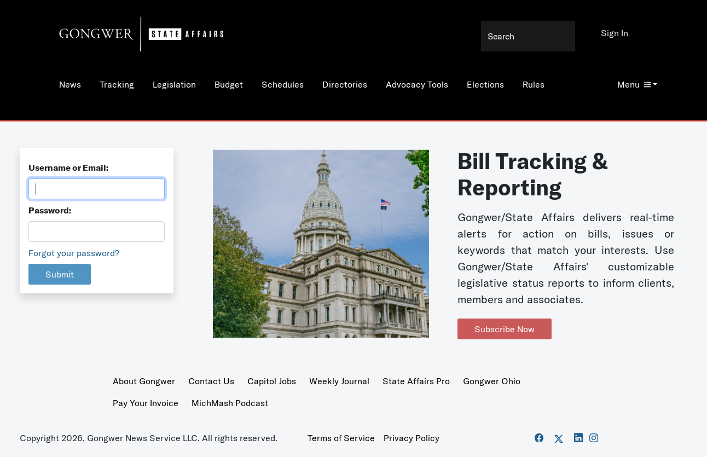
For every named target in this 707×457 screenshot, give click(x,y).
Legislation (174, 84)
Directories (344, 84)
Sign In (614, 32)
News (70, 84)
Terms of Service (341, 437)
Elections (485, 84)
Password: (49, 210)
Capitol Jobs (271, 380)
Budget (229, 84)
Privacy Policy (411, 437)
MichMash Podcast (230, 402)
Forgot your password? (73, 252)
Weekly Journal (339, 380)
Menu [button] (634, 84)
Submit (59, 274)
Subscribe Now (504, 328)
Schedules (283, 84)
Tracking (117, 84)
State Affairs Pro (416, 380)
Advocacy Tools (417, 84)
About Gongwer (144, 380)
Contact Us (211, 380)
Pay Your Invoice (145, 402)
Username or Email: (68, 167)
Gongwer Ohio (491, 380)
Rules (533, 84)
